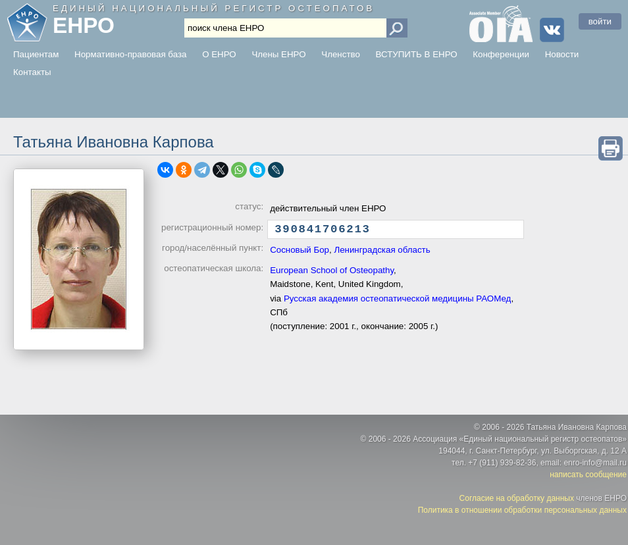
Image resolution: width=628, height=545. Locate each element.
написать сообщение (588, 474)
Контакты (32, 72)
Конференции (501, 54)
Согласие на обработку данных (516, 498)
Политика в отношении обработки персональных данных (522, 510)
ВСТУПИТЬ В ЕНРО (417, 54)
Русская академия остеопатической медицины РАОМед (397, 302)
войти (600, 21)
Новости (562, 54)
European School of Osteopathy (332, 273)
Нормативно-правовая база (130, 54)
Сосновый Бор (299, 253)
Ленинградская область (382, 253)
